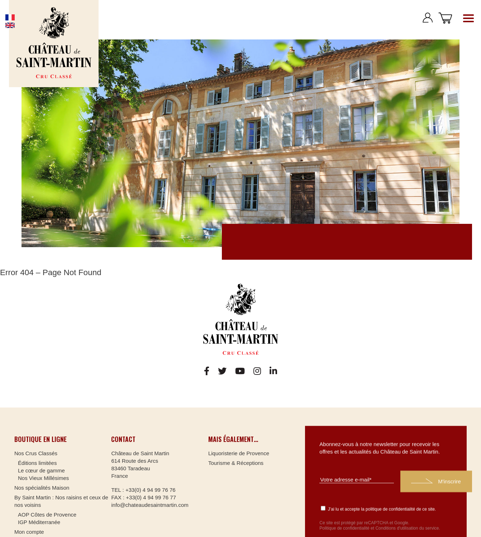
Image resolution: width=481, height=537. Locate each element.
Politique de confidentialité (344, 527)
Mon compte (29, 532)
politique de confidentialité (390, 508)
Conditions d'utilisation (396, 527)
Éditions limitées (37, 463)
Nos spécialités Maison (41, 488)
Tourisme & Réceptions (235, 463)
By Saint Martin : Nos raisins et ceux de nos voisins (61, 501)
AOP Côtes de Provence (47, 514)
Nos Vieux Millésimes (43, 478)
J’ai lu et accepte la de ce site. (378, 508)
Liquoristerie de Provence (238, 453)
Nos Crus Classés (35, 453)
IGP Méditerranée (39, 522)
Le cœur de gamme (41, 470)
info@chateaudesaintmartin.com (149, 505)
